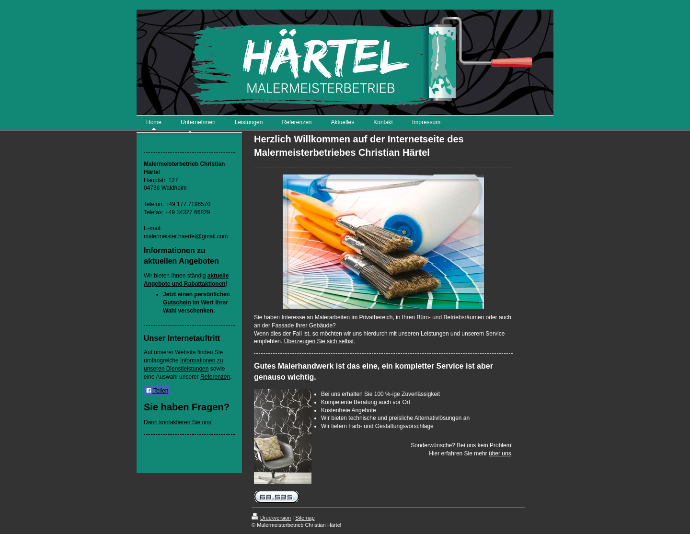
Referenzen (215, 376)
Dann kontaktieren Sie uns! (178, 422)
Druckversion (271, 518)
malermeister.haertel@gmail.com (186, 236)
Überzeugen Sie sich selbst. (320, 341)
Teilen (157, 390)
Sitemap (304, 518)
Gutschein (177, 302)
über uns (500, 453)
